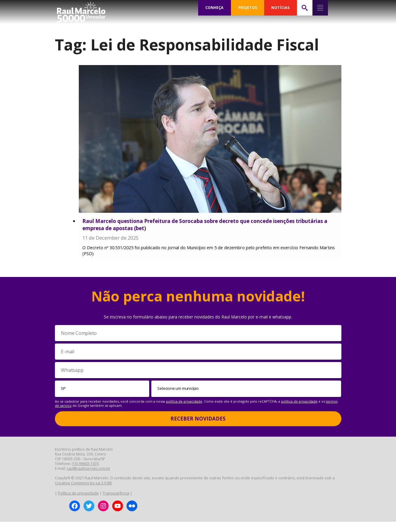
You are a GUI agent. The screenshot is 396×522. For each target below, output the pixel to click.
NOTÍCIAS (280, 7)
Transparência (116, 493)
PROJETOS (247, 7)
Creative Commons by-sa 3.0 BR (83, 483)
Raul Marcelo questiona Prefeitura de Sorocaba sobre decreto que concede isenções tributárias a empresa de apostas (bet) (204, 225)
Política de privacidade (78, 493)
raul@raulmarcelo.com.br (88, 468)
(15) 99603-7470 (85, 463)
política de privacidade (184, 401)
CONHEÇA (214, 7)
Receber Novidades (198, 418)
